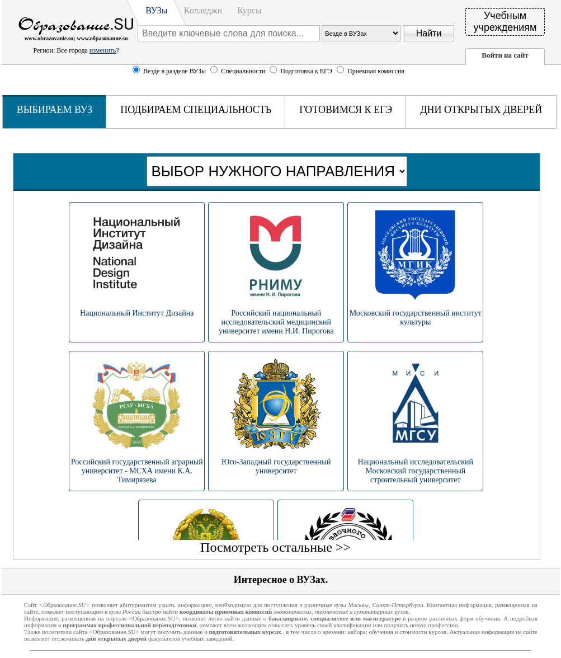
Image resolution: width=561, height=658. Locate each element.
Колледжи (203, 10)
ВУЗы (156, 10)
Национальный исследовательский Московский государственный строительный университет (415, 471)
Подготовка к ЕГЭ (307, 71)
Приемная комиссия (375, 71)
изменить (102, 50)
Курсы (249, 10)
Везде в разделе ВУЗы (174, 71)
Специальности (244, 71)
